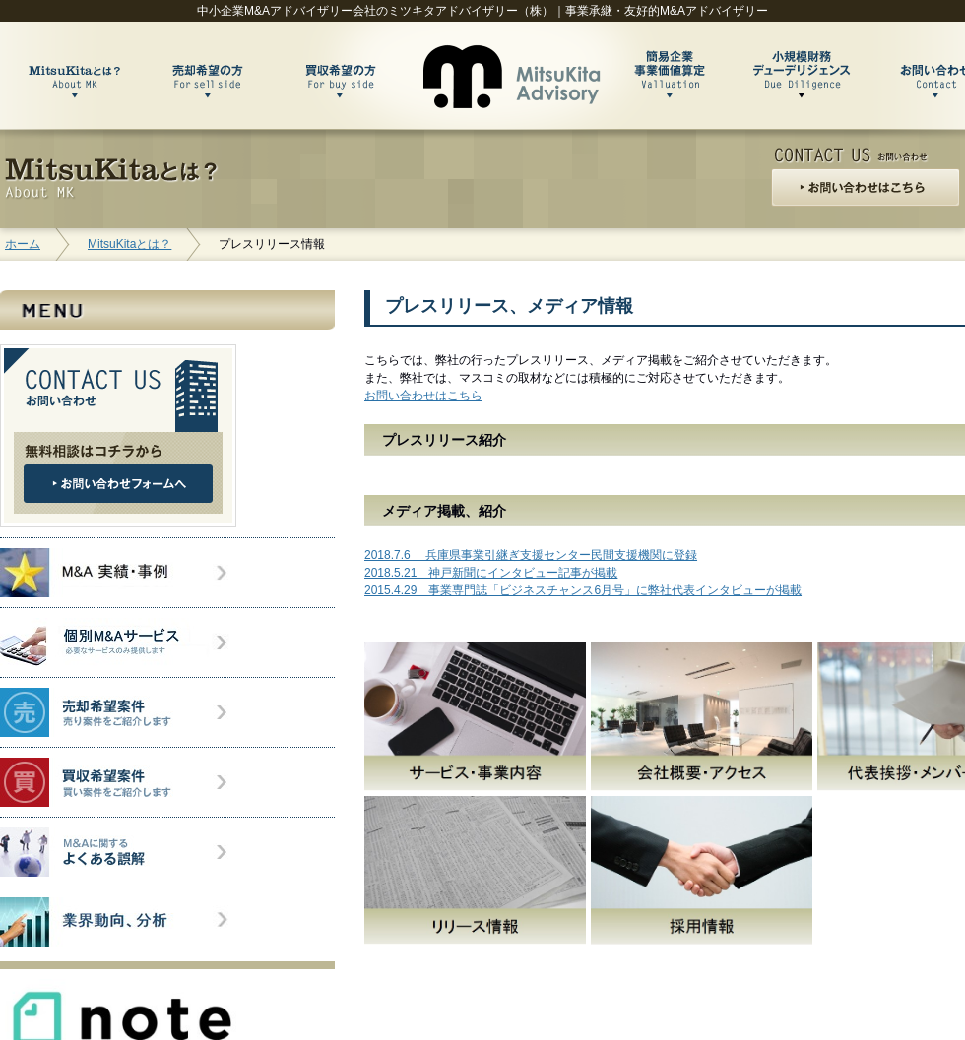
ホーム (22, 244)
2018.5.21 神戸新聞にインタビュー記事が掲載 (490, 573)
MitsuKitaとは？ (129, 244)
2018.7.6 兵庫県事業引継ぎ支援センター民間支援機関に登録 (530, 555)
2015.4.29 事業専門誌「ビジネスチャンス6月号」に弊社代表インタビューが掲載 (583, 590)
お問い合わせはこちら (423, 395)
